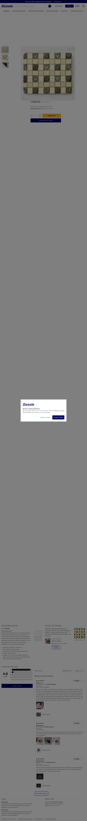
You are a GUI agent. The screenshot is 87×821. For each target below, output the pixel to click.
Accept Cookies (58, 417)
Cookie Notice (43, 410)
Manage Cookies (45, 417)
